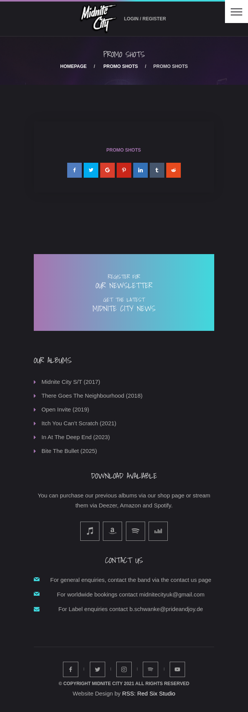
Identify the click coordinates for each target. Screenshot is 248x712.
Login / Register (145, 18)
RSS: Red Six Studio (148, 693)
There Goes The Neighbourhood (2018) (91, 395)
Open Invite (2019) (65, 409)
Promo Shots (120, 66)
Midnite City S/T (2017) (70, 381)
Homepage (73, 66)
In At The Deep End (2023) (75, 437)
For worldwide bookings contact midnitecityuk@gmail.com (131, 594)
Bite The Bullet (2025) (69, 451)
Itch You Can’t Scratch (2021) (78, 423)
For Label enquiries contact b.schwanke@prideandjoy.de (130, 609)
